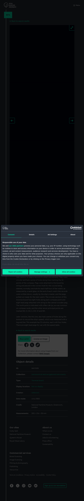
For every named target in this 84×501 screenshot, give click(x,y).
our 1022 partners (16, 246)
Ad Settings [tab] (52, 234)
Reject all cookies (15, 272)
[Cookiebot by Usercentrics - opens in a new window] (71, 228)
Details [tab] (31, 234)
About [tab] (72, 234)
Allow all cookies (68, 272)
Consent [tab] (11, 234)
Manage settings (42, 272)
